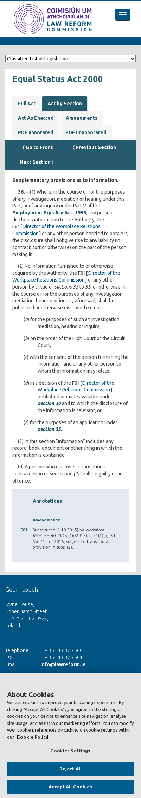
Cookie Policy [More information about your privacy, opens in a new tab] (32, 736)
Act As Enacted (36, 118)
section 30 (49, 403)
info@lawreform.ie (63, 664)
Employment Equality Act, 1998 (49, 212)
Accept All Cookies (70, 786)
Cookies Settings (70, 750)
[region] (70, 735)
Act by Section (64, 103)
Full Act (27, 103)
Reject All (70, 768)
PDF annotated (35, 132)
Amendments (81, 118)
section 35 (49, 429)
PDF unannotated (86, 132)
